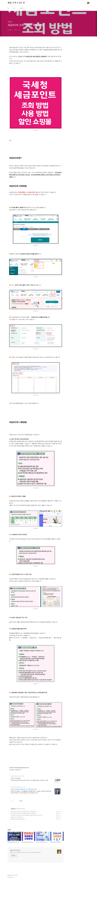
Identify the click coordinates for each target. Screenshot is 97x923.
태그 (14, 8)
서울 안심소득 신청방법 (16, 838)
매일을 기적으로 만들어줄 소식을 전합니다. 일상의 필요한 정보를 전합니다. (25, 873)
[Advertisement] (35, 782)
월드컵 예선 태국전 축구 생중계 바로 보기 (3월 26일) (23, 832)
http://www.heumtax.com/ (17, 808)
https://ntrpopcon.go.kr (16, 797)
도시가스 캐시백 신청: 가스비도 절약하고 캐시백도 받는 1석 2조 (26, 836)
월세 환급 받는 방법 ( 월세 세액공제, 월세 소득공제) (23, 834)
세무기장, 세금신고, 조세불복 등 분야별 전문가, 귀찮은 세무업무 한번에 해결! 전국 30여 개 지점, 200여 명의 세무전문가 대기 (31, 813)
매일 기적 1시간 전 (16, 3)
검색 (85, 3)
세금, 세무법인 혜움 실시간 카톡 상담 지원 (24, 810)
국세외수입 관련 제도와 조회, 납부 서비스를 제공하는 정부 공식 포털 (29, 801)
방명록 (21, 8)
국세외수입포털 (15, 799)
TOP (88, 897)
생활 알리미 (13, 829)
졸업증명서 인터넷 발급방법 (17, 840)
